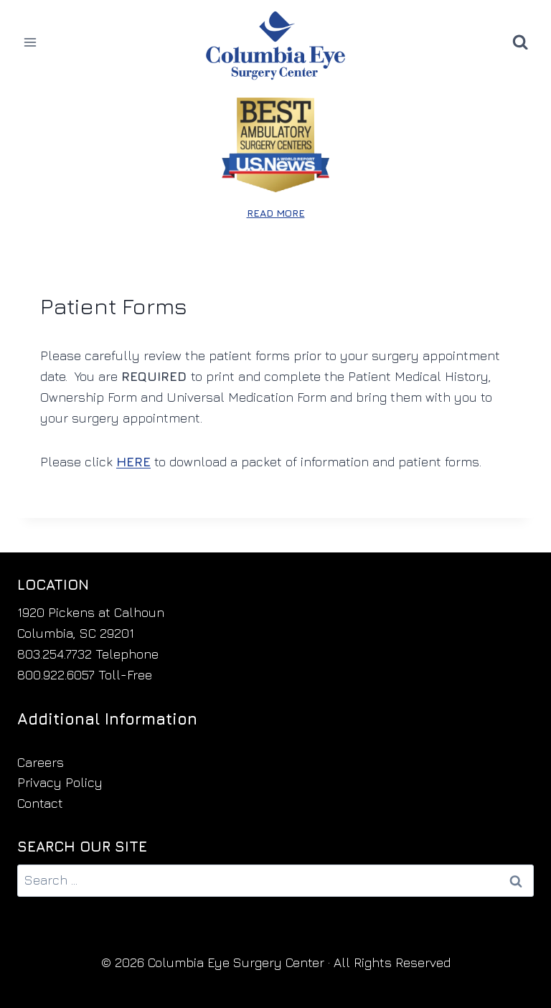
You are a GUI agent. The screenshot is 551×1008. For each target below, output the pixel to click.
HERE (133, 461)
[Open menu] (30, 42)
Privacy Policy (60, 782)
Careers (40, 762)
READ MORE (276, 213)
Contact (40, 803)
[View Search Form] (520, 42)
